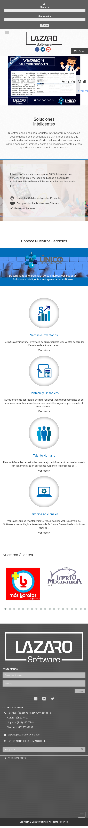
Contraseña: (45, 16)
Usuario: (45, 7)
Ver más (44, 350)
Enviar (45, 25)
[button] (6, 81)
